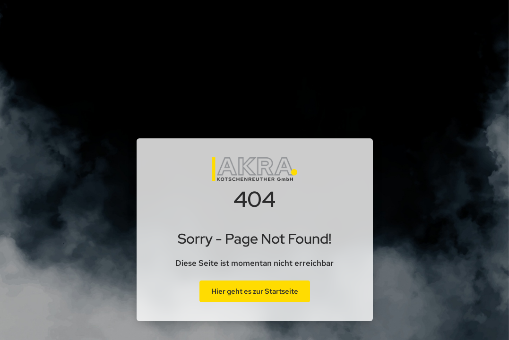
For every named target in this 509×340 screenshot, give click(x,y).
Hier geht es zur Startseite (254, 291)
